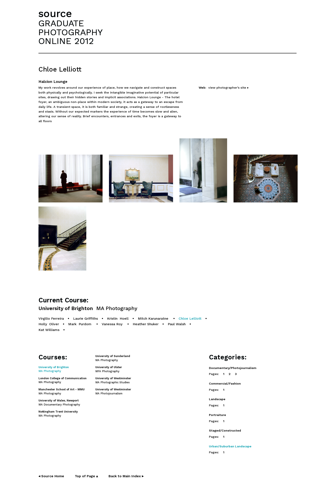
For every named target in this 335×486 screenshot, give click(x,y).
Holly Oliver (48, 324)
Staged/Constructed (225, 430)
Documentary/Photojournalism (232, 368)
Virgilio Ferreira (51, 318)
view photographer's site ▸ (228, 87)
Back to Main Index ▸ (126, 476)
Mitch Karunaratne (153, 318)
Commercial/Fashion (225, 383)
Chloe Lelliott (190, 318)
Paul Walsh (177, 324)
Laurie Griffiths (85, 318)
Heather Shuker (146, 324)
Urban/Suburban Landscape (230, 446)
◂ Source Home (51, 476)
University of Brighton (87, 308)
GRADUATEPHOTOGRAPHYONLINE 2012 (70, 32)
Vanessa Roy (112, 324)
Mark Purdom (80, 324)
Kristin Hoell (118, 318)
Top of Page (86, 476)
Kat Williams (48, 330)
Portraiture (217, 415)
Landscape (217, 399)
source (55, 13)
